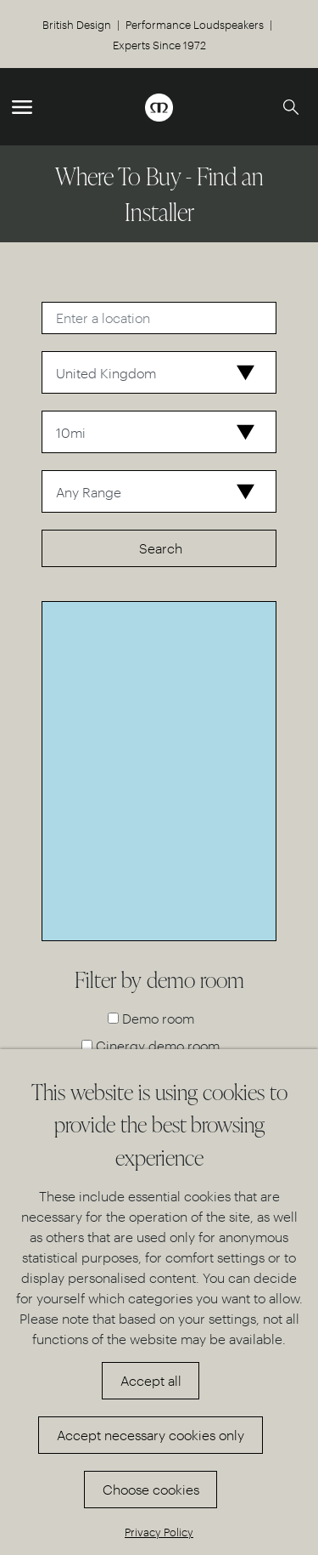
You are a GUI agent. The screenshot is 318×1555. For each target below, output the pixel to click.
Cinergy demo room (158, 1045)
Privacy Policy (159, 1531)
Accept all (150, 1380)
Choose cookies (151, 1489)
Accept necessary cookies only (150, 1435)
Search (160, 548)
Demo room (158, 1018)
